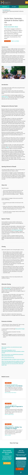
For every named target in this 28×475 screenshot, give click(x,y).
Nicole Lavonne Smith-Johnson (11, 26)
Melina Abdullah (7, 288)
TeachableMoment (6, 10)
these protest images (20, 328)
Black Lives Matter (15, 41)
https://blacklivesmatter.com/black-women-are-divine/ (13, 359)
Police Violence (13, 392)
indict (7, 147)
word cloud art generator (17, 230)
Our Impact (14, 6)
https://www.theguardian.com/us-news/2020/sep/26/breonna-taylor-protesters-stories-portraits (13, 351)
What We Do (4, 6)
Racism (12, 414)
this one (6, 97)
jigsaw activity (5, 96)
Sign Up (21, 468)
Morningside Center (14, 384)
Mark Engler (11, 425)
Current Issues (7, 41)
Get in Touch (7, 463)
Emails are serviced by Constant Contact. (21, 466)
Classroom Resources (23, 6)
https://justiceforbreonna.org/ (8, 357)
